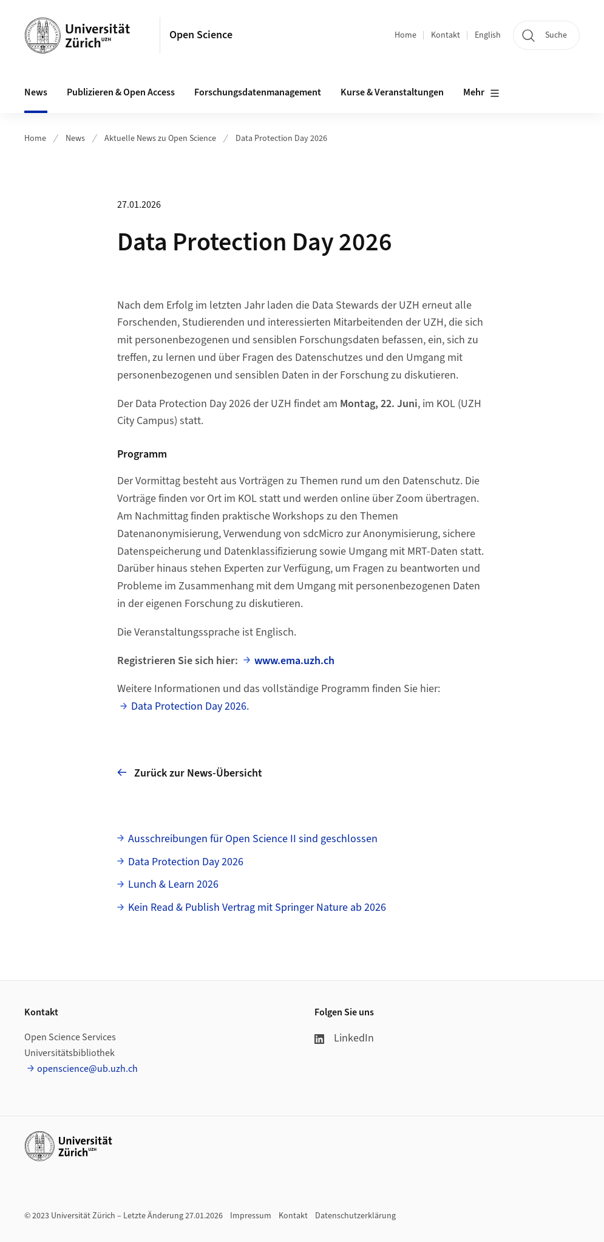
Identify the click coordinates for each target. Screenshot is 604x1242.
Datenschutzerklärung (355, 1216)
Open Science (200, 35)
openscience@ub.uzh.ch (87, 1069)
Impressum (250, 1216)
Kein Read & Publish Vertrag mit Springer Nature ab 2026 (257, 907)
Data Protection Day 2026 (281, 138)
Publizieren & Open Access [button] (121, 92)
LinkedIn (344, 1038)
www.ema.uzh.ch (294, 660)
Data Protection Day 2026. (190, 706)
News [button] (35, 92)
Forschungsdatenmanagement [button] (257, 92)
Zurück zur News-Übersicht (189, 772)
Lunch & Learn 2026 (173, 884)
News (75, 138)
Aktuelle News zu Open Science (160, 138)
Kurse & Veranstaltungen (392, 92)
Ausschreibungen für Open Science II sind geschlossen (253, 838)
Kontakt (445, 35)
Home (405, 35)
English (488, 35)
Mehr (481, 93)
